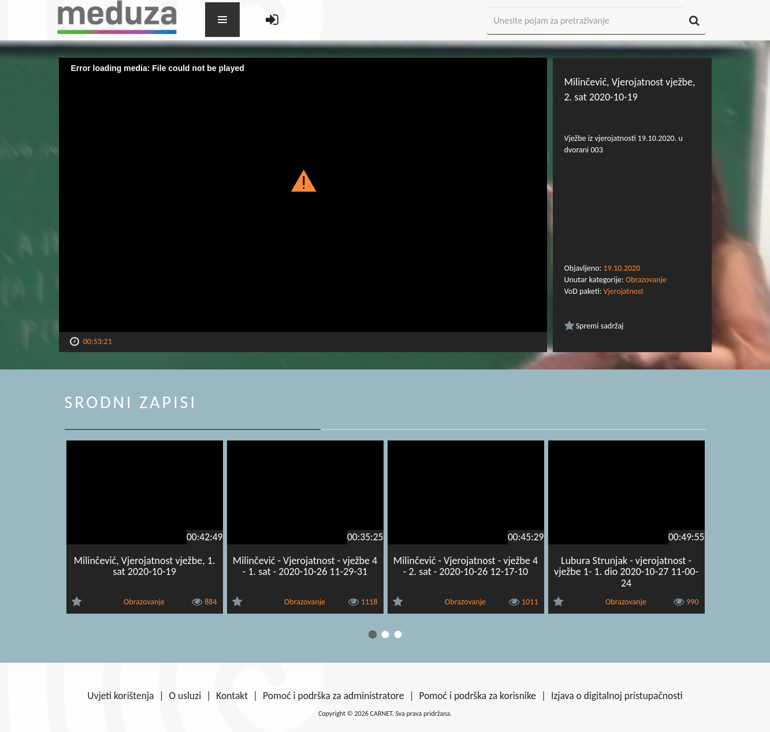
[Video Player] (303, 195)
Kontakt (232, 695)
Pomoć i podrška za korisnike (477, 695)
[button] (303, 180)
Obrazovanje (646, 280)
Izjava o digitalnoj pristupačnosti (617, 695)
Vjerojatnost (624, 291)
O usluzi (185, 695)
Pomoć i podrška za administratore (333, 695)
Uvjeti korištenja (120, 695)
